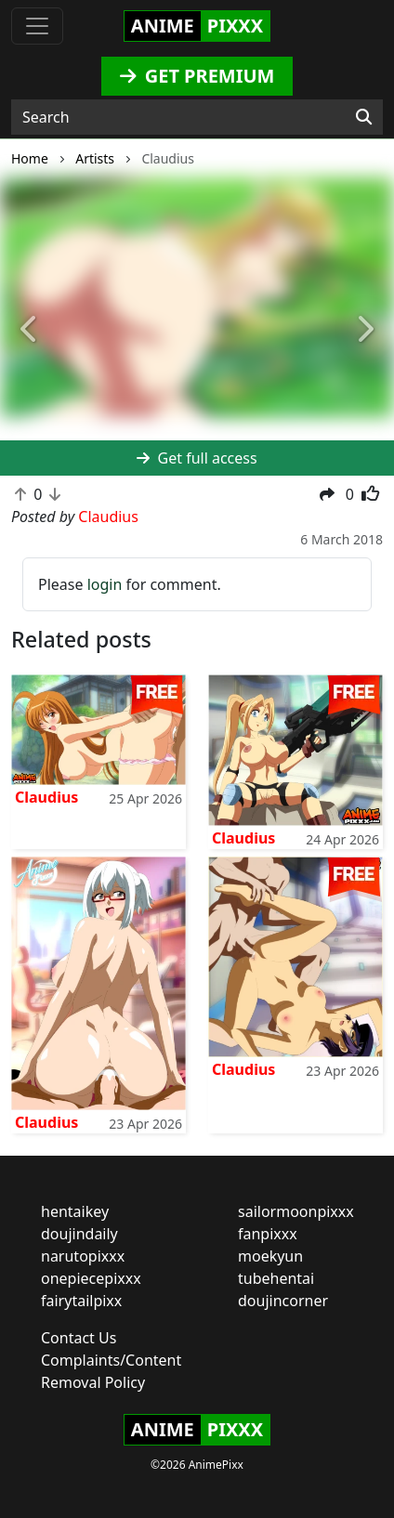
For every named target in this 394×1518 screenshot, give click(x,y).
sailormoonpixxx (296, 1211)
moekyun (270, 1256)
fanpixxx (267, 1234)
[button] (29, 330)
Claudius (46, 797)
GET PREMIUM (197, 75)
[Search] (364, 117)
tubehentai (276, 1278)
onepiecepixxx (91, 1278)
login (105, 584)
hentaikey (75, 1211)
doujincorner (283, 1300)
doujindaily (79, 1234)
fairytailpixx (81, 1300)
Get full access (196, 458)
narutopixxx (83, 1256)
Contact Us (78, 1338)
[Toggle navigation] (37, 26)
